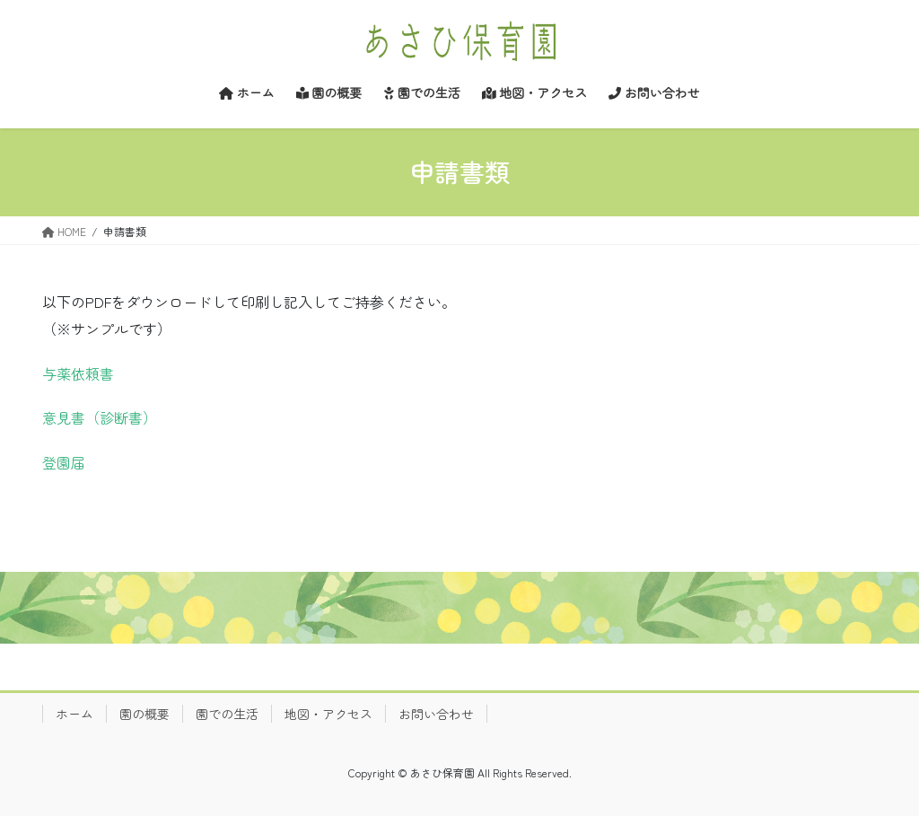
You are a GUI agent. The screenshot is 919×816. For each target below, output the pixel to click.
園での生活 (227, 714)
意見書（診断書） (99, 417)
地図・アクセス (328, 714)
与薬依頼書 (78, 373)
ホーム (74, 714)
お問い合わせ (436, 714)
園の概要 (144, 714)
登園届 (63, 462)
